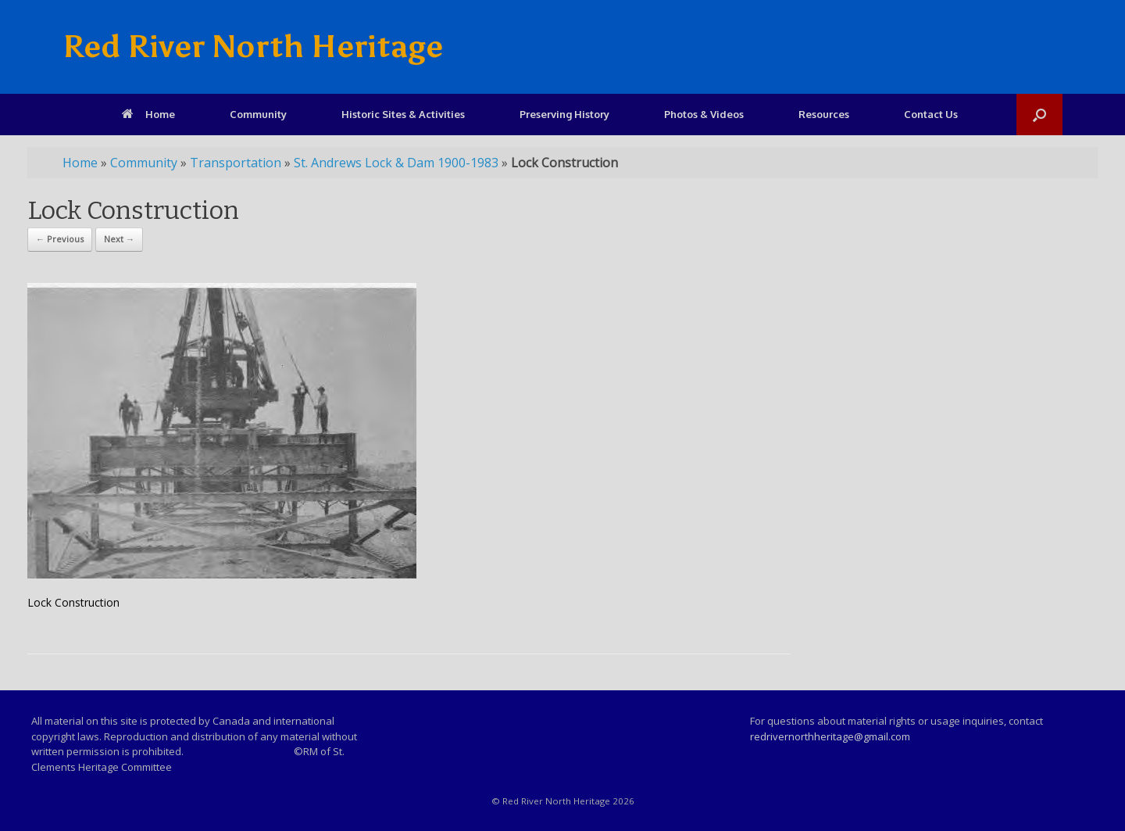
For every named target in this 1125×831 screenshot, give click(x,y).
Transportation (235, 162)
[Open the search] (1039, 114)
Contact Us (931, 114)
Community (258, 114)
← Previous (60, 239)
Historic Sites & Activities (403, 114)
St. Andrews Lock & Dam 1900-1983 (396, 162)
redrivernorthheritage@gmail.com (830, 736)
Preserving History (564, 114)
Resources (823, 114)
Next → (119, 239)
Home (148, 114)
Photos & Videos (704, 114)
